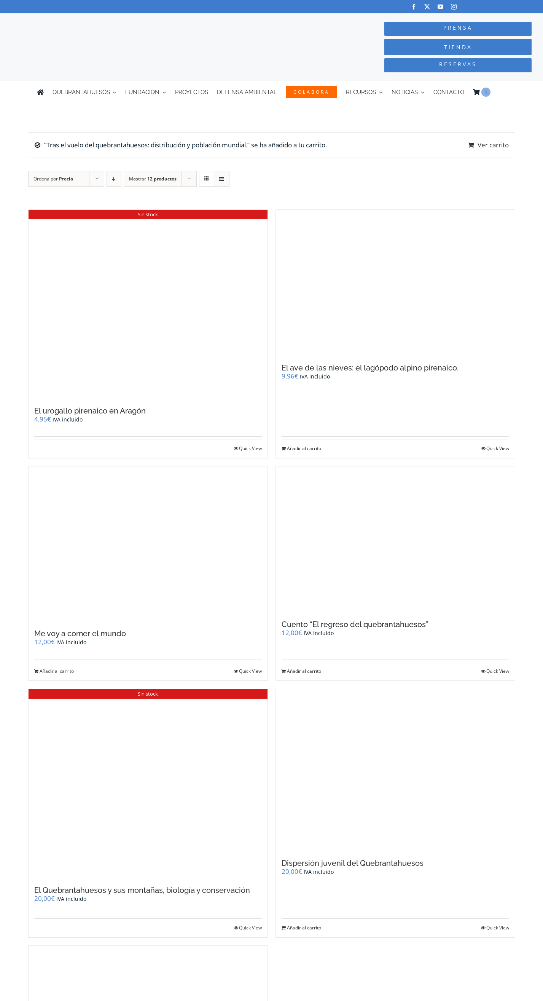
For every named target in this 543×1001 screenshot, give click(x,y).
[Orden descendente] (114, 179)
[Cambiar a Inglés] (502, 92)
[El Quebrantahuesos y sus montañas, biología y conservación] (148, 783)
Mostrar (153, 179)
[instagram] (454, 7)
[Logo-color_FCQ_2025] (102, 20)
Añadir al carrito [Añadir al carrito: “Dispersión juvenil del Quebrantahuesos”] (304, 927)
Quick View (250, 448)
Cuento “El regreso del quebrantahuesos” (355, 624)
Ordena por (53, 179)
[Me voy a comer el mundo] (148, 543)
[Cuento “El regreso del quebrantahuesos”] (395, 539)
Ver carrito (493, 144)
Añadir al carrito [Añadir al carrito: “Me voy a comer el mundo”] (57, 671)
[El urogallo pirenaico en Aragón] (148, 304)
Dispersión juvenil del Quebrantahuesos (353, 863)
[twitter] (427, 7)
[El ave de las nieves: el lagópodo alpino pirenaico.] (395, 283)
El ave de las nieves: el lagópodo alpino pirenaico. (370, 367)
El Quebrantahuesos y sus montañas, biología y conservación (142, 890)
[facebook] (414, 7)
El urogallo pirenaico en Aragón (90, 410)
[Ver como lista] (221, 178)
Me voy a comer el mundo (80, 633)
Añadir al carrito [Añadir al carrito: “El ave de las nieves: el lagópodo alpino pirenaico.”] (304, 448)
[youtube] (440, 7)
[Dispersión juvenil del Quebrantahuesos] (395, 770)
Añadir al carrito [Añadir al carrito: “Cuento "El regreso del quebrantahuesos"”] (304, 671)
